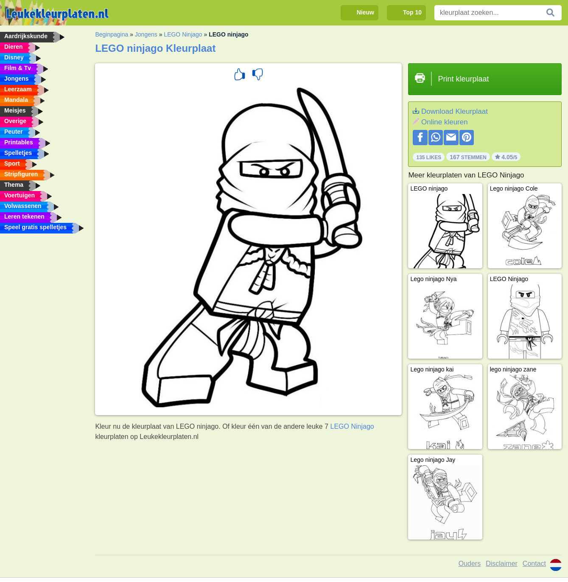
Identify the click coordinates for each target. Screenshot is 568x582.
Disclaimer (502, 563)
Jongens (146, 34)
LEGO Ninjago (183, 34)
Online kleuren (444, 122)
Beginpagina (111, 34)
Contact (534, 563)
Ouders (470, 563)
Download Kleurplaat (454, 111)
